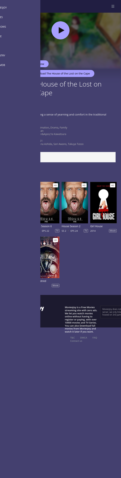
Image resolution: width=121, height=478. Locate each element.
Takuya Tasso (76, 144)
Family (63, 127)
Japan (40, 130)
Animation (43, 127)
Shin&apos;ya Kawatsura (51, 134)
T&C (72, 337)
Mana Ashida (44, 144)
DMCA (83, 337)
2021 (40, 140)
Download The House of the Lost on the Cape (60, 73)
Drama (54, 127)
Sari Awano (60, 144)
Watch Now (37, 64)
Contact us (76, 340)
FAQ (95, 337)
